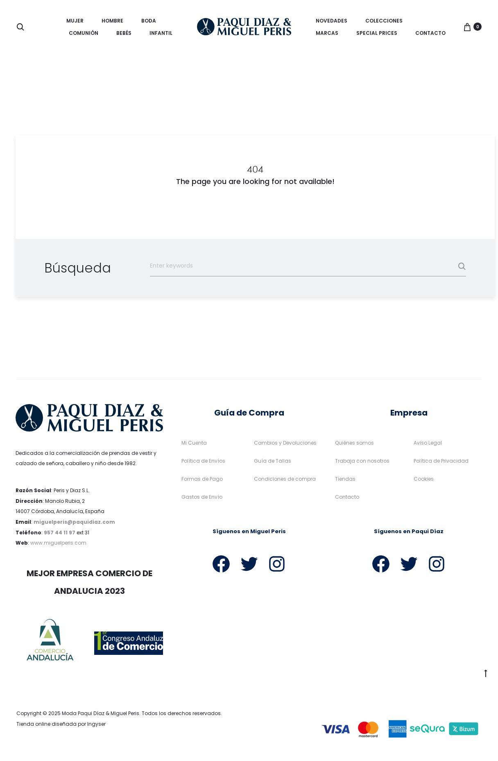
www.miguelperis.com (58, 542)
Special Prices (376, 33)
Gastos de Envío (201, 496)
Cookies (424, 478)
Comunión (83, 33)
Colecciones (384, 20)
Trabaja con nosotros (362, 460)
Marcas (327, 33)
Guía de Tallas (272, 460)
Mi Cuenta (194, 442)
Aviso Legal (428, 442)
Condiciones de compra (285, 478)
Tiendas (345, 478)
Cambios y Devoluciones (285, 442)
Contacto (430, 33)
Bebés (123, 33)
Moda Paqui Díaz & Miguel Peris (100, 713)
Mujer (75, 20)
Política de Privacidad (441, 460)
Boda (148, 20)
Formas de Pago (202, 478)
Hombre (112, 20)
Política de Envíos (203, 460)
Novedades (331, 20)
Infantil (160, 33)
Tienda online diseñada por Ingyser (61, 723)
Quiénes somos (354, 442)
